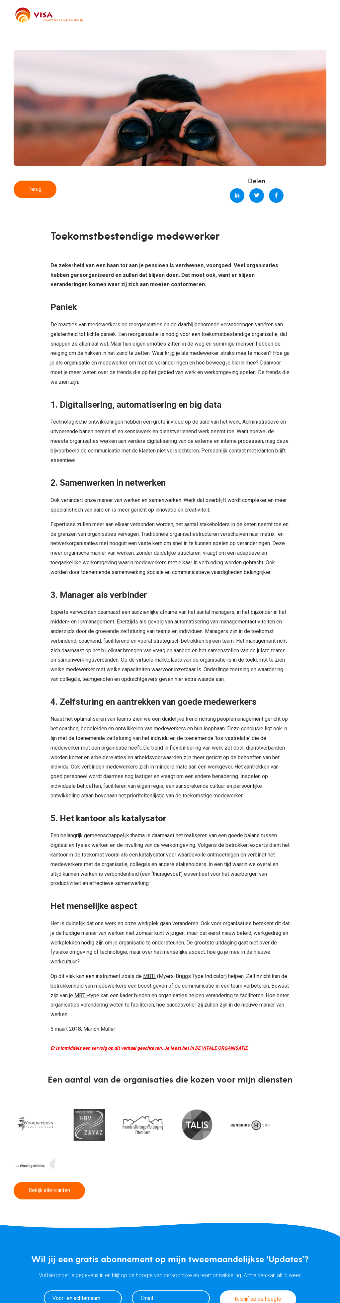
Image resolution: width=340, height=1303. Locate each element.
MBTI (149, 976)
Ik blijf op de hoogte (258, 1258)
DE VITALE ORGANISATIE (221, 1048)
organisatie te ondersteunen (151, 942)
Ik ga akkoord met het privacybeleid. (164, 1275)
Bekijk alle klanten (49, 1149)
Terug (35, 189)
